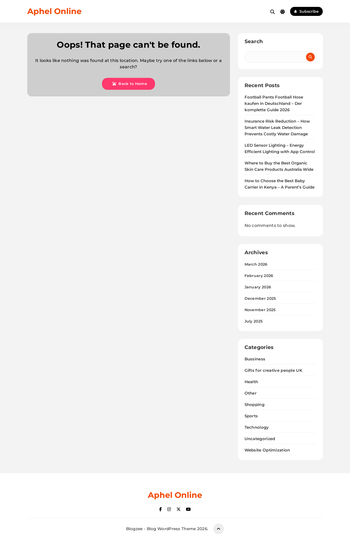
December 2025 (260, 298)
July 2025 (254, 321)
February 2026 (259, 275)
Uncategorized (260, 438)
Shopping (254, 404)
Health (251, 381)
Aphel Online (54, 11)
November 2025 (260, 309)
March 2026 (256, 264)
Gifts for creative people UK (273, 370)
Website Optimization (267, 450)
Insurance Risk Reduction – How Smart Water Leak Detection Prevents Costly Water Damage (277, 127)
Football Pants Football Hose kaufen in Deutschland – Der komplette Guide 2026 (274, 103)
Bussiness (255, 358)
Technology (257, 427)
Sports (251, 415)
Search (254, 41)
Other (251, 393)
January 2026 (258, 287)
